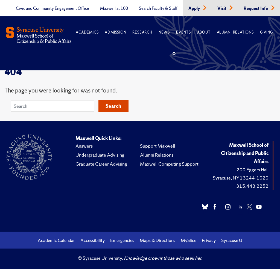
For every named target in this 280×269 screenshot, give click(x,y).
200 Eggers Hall (253, 169)
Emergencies (122, 240)
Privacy (209, 240)
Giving (266, 32)
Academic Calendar (56, 240)
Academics (87, 32)
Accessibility (92, 240)
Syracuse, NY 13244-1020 (241, 178)
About (204, 32)
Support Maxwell (157, 146)
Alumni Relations (235, 32)
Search (113, 106)
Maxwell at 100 (114, 8)
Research (142, 32)
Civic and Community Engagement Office (52, 8)
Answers (84, 146)
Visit (222, 8)
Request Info (256, 8)
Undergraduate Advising (99, 155)
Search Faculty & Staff (158, 8)
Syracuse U (231, 240)
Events (183, 32)
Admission (115, 32)
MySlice (188, 240)
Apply (194, 8)
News (164, 32)
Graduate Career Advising (101, 164)
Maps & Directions (157, 240)
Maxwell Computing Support (169, 164)
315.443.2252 (252, 186)
